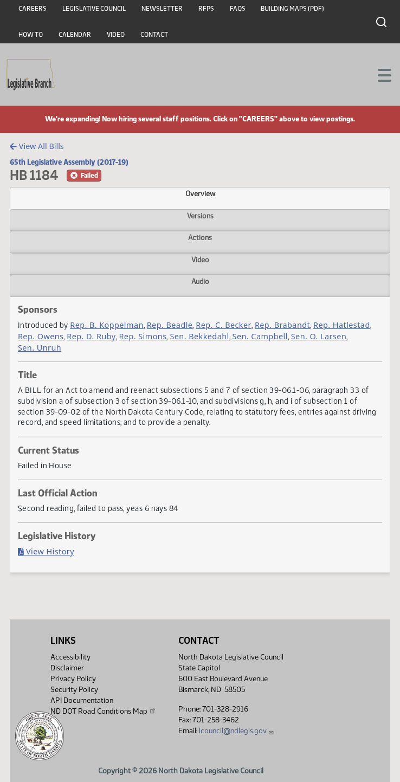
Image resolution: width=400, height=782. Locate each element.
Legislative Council (94, 8)
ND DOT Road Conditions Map (103, 711)
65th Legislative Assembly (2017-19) (69, 162)
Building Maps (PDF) (292, 8)
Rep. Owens (40, 336)
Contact (154, 34)
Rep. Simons (142, 336)
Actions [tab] (200, 237)
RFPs (206, 8)
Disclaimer (67, 668)
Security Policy (74, 689)
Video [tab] (200, 259)
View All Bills (36, 146)
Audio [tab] (200, 281)
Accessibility (70, 657)
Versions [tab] (200, 215)
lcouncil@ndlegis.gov (236, 730)
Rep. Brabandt (282, 325)
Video (116, 34)
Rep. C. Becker (223, 325)
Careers (32, 8)
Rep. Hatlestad (341, 325)
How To (30, 34)
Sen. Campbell (260, 336)
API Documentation (81, 700)
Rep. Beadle (170, 325)
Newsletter (162, 8)
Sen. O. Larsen (319, 336)
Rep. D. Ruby (91, 336)
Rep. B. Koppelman (107, 325)
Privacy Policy (73, 678)
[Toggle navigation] (379, 74)
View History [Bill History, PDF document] (46, 551)
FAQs (238, 8)
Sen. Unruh (39, 347)
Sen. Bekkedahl (199, 336)
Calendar (75, 34)
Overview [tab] (200, 193)
